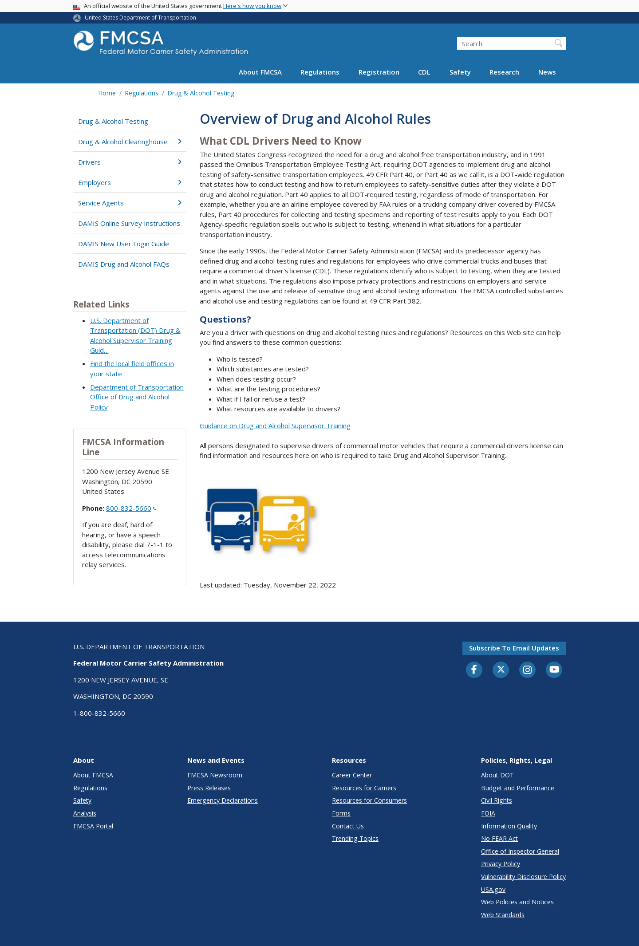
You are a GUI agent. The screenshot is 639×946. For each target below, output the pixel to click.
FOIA (488, 813)
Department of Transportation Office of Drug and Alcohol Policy (137, 396)
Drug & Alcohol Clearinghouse (129, 141)
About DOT (497, 775)
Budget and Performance (517, 788)
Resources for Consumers (369, 800)
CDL (424, 71)
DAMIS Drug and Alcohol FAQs (124, 264)
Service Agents (129, 202)
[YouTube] (554, 670)
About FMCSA (260, 71)
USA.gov (493, 889)
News (547, 71)
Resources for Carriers (364, 788)
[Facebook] (474, 670)
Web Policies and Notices (517, 902)
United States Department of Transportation (140, 17)
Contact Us (348, 826)
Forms (341, 813)
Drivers (129, 162)
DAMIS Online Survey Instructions (129, 223)
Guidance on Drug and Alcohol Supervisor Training (275, 425)
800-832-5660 (131, 508)
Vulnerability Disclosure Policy (523, 876)
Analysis (84, 813)
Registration (379, 71)
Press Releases (209, 788)
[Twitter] (501, 669)
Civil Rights (496, 800)
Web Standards (503, 915)
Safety (460, 71)
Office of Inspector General (520, 851)
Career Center (352, 775)
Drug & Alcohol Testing (200, 93)
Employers (129, 182)
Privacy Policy (500, 863)
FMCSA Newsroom (214, 775)
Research (504, 71)
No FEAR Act (499, 838)
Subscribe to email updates (514, 647)
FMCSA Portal (93, 826)
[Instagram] (527, 670)
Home (107, 93)
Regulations (319, 71)
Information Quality (509, 826)
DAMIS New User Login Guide (123, 243)
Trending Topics (355, 838)
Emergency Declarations (222, 800)
